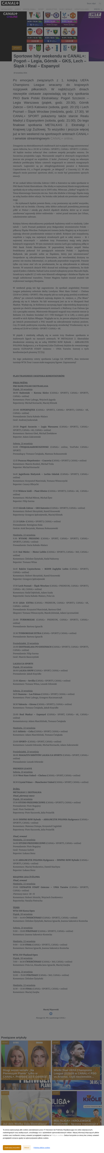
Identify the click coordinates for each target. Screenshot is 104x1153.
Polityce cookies (57, 1135)
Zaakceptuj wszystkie (12, 1148)
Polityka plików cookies (42, 1148)
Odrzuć (26, 1148)
